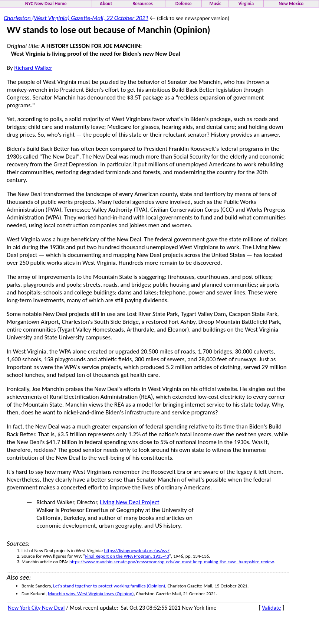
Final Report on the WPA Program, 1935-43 (127, 556)
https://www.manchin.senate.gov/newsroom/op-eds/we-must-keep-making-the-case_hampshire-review (171, 561)
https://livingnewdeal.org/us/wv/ (136, 550)
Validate (271, 607)
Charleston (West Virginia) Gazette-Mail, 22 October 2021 (76, 18)
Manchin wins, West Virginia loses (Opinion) (91, 593)
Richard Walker (33, 68)
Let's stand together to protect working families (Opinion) (109, 586)
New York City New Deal (36, 607)
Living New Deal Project (129, 502)
